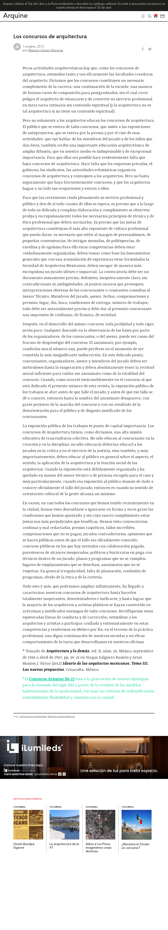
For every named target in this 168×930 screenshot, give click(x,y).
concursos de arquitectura (33, 716)
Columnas (19, 807)
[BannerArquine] (84, 778)
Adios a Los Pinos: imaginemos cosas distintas (98, 848)
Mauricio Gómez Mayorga (45, 50)
